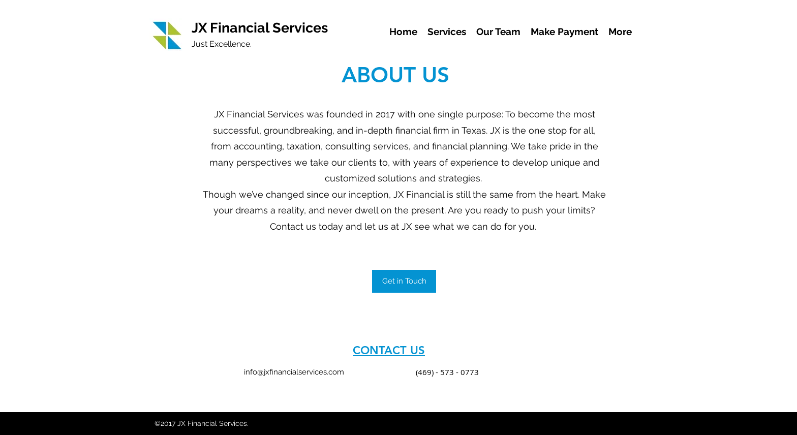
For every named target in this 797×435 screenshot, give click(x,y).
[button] (404, 281)
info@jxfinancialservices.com (294, 372)
